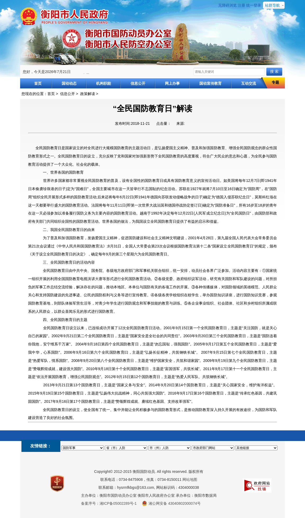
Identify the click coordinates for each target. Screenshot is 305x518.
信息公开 (138, 83)
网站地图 (189, 479)
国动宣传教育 (210, 83)
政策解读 (87, 94)
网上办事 (172, 83)
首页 (38, 83)
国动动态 (69, 83)
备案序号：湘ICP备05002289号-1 (109, 503)
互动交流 (248, 83)
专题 (275, 82)
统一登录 (253, 5)
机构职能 (103, 83)
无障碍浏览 (227, 5)
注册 (241, 5)
